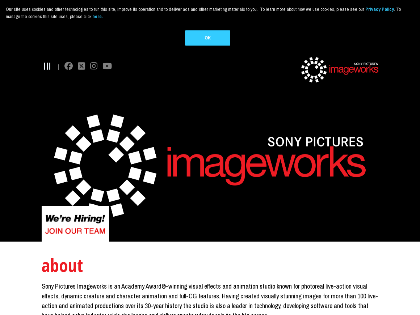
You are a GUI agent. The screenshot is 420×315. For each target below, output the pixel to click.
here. (97, 16)
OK (208, 38)
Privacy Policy (379, 9)
